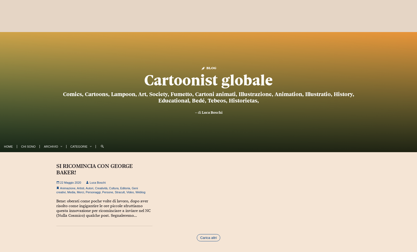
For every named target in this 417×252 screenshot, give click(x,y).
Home (8, 146)
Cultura (114, 188)
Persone (107, 192)
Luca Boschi (212, 112)
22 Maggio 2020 (68, 182)
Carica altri (208, 238)
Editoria (125, 188)
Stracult (120, 192)
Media (71, 192)
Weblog (140, 192)
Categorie (79, 146)
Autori (89, 188)
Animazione (67, 188)
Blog (208, 67)
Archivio (51, 146)
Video (130, 192)
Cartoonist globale (208, 80)
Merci (80, 192)
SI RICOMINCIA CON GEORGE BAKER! (94, 169)
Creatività (101, 188)
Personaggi (93, 192)
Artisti (80, 188)
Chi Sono (28, 146)
